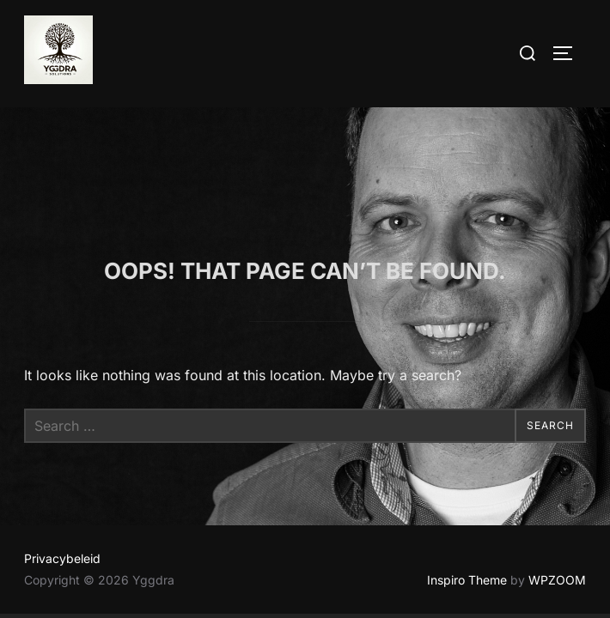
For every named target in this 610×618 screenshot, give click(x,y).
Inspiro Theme (467, 472)
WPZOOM (557, 472)
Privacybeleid (62, 451)
